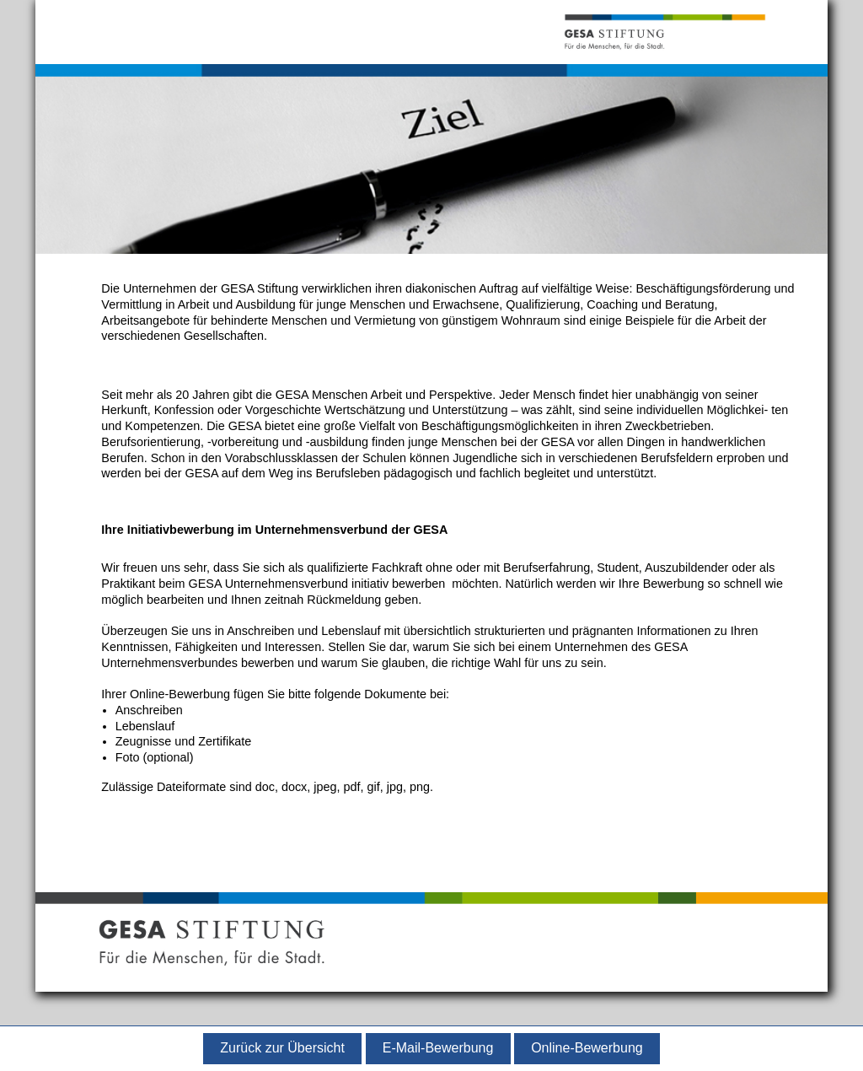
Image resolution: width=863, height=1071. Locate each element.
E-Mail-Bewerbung (438, 1048)
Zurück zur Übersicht (282, 1048)
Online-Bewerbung (587, 1048)
